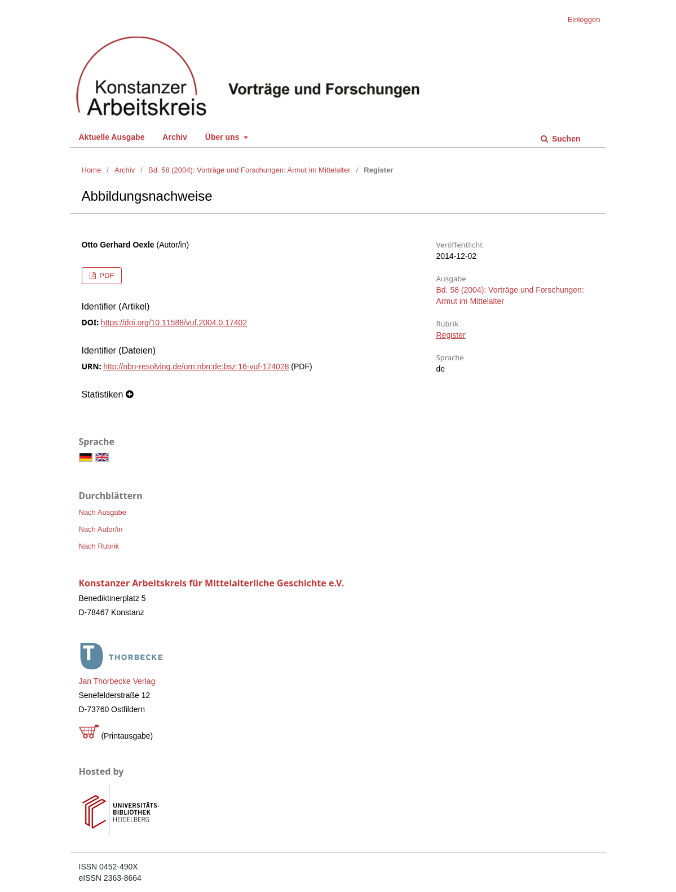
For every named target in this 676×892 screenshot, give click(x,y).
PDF (106, 275)
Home (91, 170)
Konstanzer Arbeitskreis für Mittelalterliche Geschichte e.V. (211, 583)
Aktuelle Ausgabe (112, 137)
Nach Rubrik (99, 546)
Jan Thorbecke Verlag (117, 681)
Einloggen (584, 19)
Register (451, 334)
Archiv (174, 137)
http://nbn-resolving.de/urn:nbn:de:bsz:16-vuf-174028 (196, 366)
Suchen (565, 138)
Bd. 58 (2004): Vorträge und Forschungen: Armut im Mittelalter (249, 170)
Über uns (223, 137)
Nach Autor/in (101, 529)
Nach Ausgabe (103, 512)
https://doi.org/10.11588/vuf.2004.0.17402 (174, 322)
